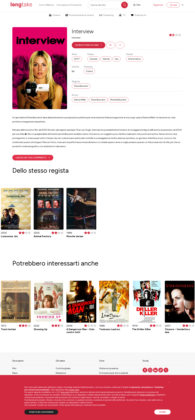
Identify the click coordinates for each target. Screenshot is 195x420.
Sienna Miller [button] (80, 99)
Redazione (61, 373)
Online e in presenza (108, 368)
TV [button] (122, 15)
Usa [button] (116, 59)
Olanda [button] (106, 59)
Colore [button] (89, 71)
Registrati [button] (158, 5)
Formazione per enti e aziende (113, 373)
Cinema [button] (54, 15)
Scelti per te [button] (138, 15)
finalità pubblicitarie (147, 395)
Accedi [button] (173, 5)
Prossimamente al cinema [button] (80, 15)
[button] (88, 45)
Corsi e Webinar (46, 5)
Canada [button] (93, 59)
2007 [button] (77, 59)
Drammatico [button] (134, 59)
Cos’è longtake (63, 368)
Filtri (137, 5)
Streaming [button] (106, 15)
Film (14, 368)
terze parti (65, 392)
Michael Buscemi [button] (118, 99)
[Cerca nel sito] (108, 5)
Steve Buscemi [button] (81, 86)
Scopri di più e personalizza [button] (41, 412)
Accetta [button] (162, 412)
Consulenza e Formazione (69, 5)
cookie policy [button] (74, 390)
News (15, 373)
